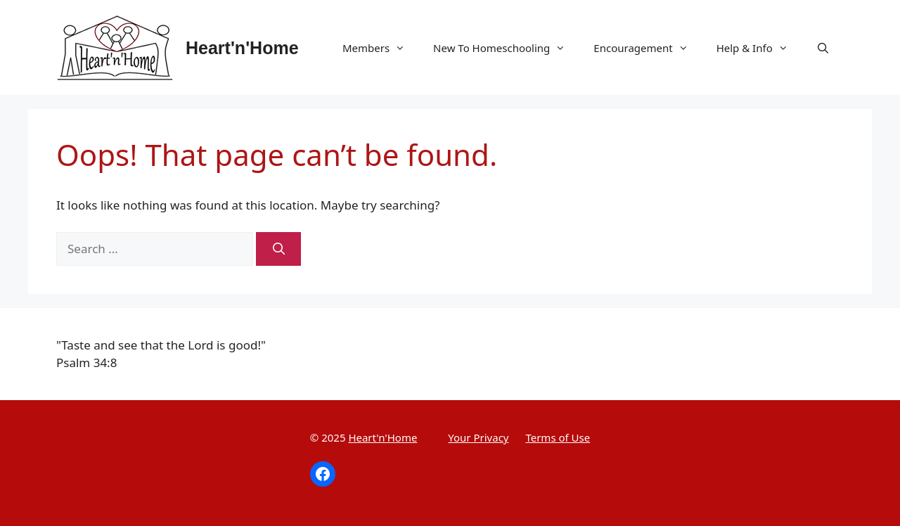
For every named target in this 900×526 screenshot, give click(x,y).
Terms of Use (557, 437)
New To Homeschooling (506, 48)
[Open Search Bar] (823, 48)
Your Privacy (478, 437)
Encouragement (647, 48)
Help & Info (759, 48)
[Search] (278, 249)
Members (380, 48)
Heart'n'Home (242, 48)
